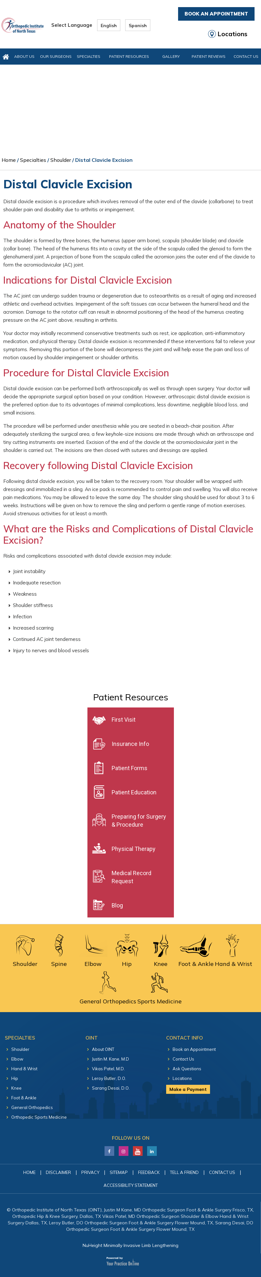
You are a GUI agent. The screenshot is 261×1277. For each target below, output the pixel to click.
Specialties (88, 56)
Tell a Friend (184, 1172)
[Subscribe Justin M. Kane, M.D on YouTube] (138, 1149)
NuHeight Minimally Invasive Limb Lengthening (130, 1245)
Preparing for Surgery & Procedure (139, 820)
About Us (24, 56)
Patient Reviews (209, 56)
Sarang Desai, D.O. (111, 1088)
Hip (14, 1078)
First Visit (124, 719)
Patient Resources (129, 56)
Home (9, 160)
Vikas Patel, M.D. (108, 1068)
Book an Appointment (194, 1049)
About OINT (103, 1049)
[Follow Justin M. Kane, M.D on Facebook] (109, 1149)
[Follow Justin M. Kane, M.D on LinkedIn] (123, 1149)
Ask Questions (187, 1068)
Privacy (90, 1172)
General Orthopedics (32, 1107)
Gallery (171, 56)
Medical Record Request (131, 877)
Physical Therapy (134, 848)
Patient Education (134, 792)
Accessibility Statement (131, 1185)
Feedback (149, 1172)
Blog (117, 905)
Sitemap (119, 1172)
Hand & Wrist (24, 1068)
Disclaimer (58, 1172)
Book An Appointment (216, 14)
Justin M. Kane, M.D (110, 1059)
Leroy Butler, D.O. (109, 1078)
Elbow (17, 1059)
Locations (232, 34)
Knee (16, 1088)
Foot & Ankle (23, 1097)
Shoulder (60, 160)
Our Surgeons (56, 56)
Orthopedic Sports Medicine (39, 1117)
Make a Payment (188, 1089)
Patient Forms (129, 768)
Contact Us (246, 56)
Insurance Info (130, 743)
